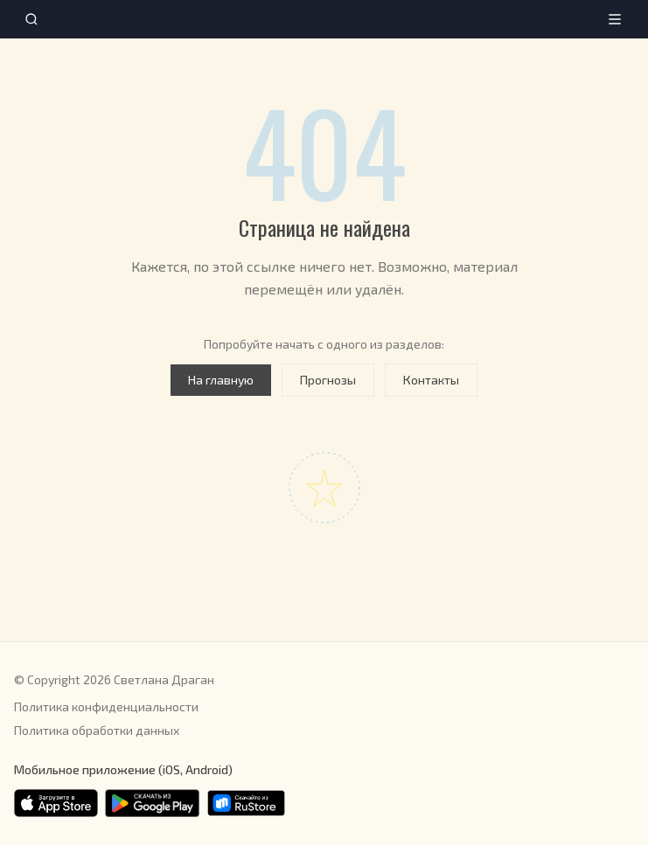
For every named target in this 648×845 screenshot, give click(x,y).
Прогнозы (328, 379)
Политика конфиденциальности (106, 706)
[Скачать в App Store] (56, 803)
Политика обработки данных (96, 730)
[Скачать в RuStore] (246, 803)
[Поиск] (31, 19)
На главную (221, 379)
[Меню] (615, 19)
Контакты (431, 379)
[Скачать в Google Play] (152, 803)
